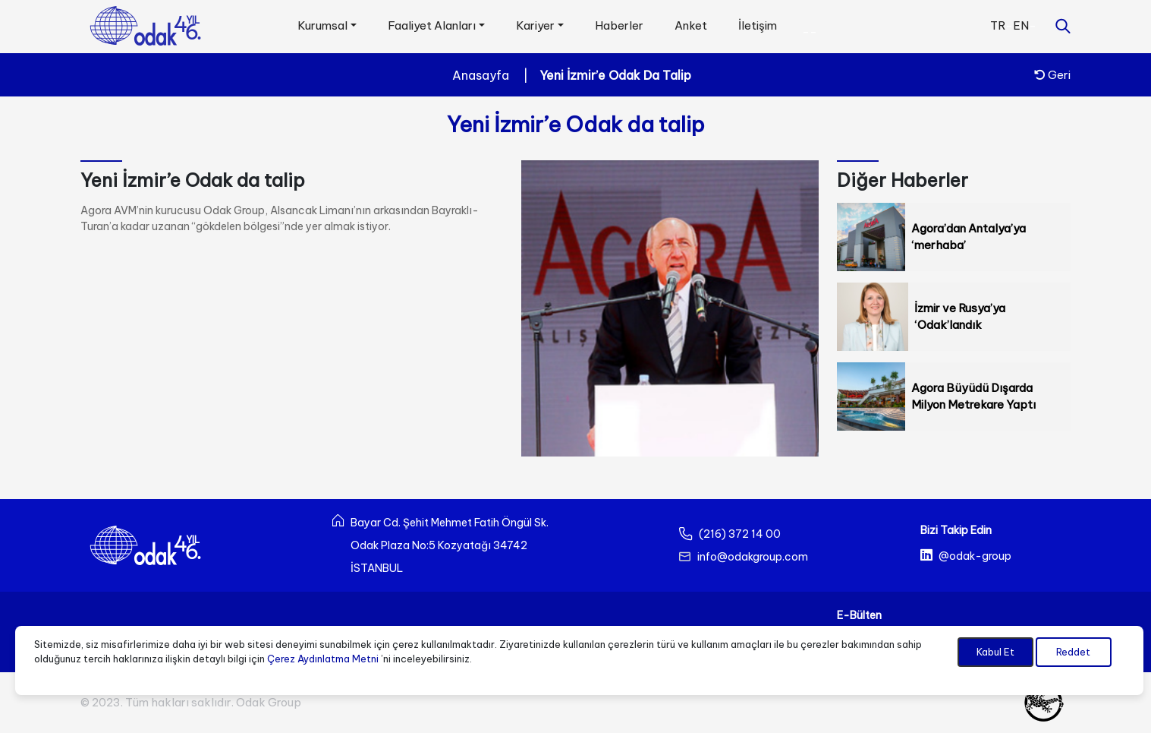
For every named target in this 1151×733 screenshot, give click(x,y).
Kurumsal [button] (322, 25)
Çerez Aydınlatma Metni (323, 658)
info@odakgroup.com (752, 557)
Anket (691, 25)
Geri (1052, 75)
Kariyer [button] (535, 25)
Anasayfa (480, 75)
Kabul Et (995, 652)
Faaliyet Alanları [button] (432, 25)
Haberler (619, 25)
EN (1021, 25)
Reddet (1073, 652)
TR (997, 25)
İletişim (757, 25)
